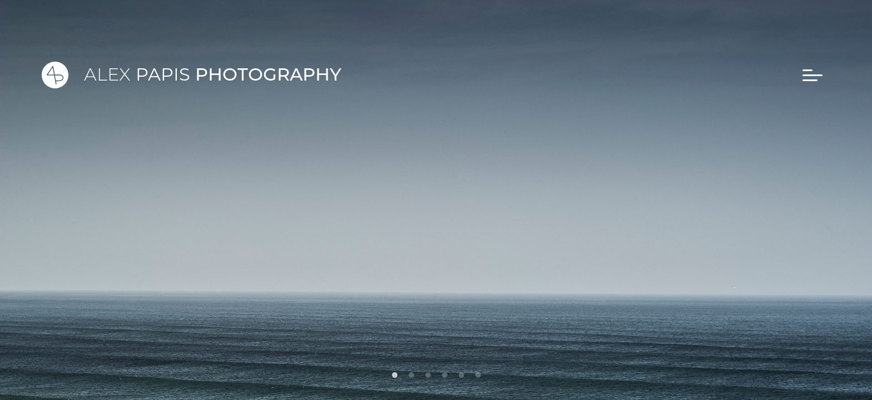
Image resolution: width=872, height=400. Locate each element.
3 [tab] (427, 372)
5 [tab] (461, 372)
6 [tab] (477, 372)
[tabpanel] (436, 200)
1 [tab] (394, 372)
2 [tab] (411, 372)
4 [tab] (444, 372)
